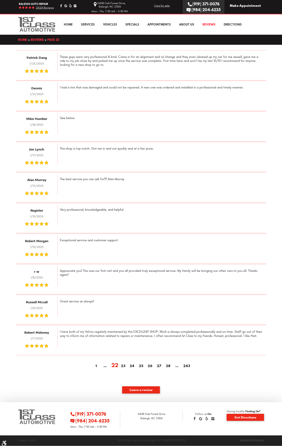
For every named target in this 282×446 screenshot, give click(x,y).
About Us (186, 24)
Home (68, 24)
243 (186, 366)
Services (88, 24)
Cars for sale (162, 5)
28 (168, 366)
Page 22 (53, 40)
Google (65, 5)
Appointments (159, 24)
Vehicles (110, 24)
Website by (251, 440)
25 (141, 366)
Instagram (75, 5)
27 (159, 366)
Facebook (61, 5)
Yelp (70, 5)
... (105, 366)
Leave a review (141, 390)
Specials (132, 24)
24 (132, 366)
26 (150, 366)
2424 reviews (45, 7)
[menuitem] (68, 24)
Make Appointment (245, 5)
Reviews (209, 24)
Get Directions (245, 417)
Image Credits (26, 440)
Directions (233, 24)
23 (123, 366)
